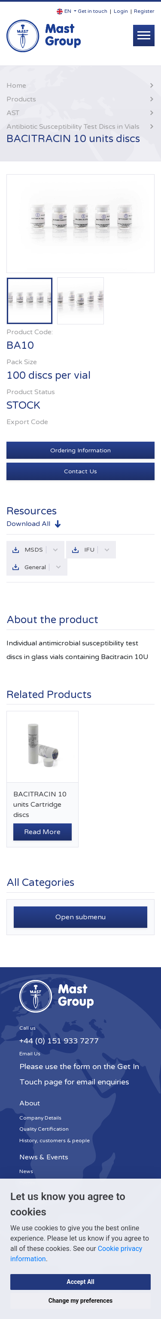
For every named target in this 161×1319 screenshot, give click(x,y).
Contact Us (80, 471)
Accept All (80, 1281)
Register (144, 11)
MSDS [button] (41, 549)
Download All (28, 524)
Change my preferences (80, 1300)
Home (16, 85)
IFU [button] (97, 549)
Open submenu (80, 917)
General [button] (42, 567)
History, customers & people (54, 1141)
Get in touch (92, 11)
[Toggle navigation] (144, 35)
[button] (66, 11)
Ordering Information (80, 450)
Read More (42, 832)
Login (121, 11)
